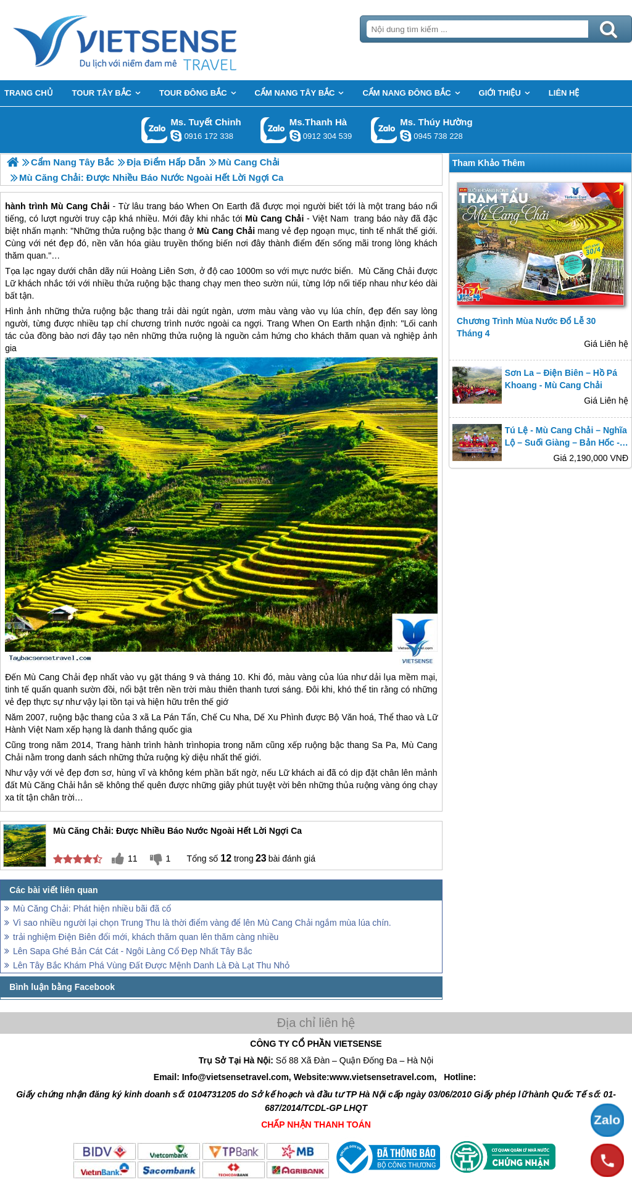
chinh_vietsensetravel (176, 136)
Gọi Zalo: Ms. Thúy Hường (384, 130)
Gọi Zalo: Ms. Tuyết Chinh (154, 130)
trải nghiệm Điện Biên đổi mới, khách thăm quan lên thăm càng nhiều (145, 937)
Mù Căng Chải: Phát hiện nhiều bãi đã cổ (92, 908)
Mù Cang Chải (52, 677)
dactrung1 (405, 136)
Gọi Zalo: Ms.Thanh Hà (274, 130)
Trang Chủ (155, 40)
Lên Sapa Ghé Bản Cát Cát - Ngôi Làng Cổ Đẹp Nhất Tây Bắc (132, 951)
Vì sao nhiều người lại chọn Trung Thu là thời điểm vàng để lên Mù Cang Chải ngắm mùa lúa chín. (202, 923)
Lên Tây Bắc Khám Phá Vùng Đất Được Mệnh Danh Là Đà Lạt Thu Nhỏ (151, 965)
